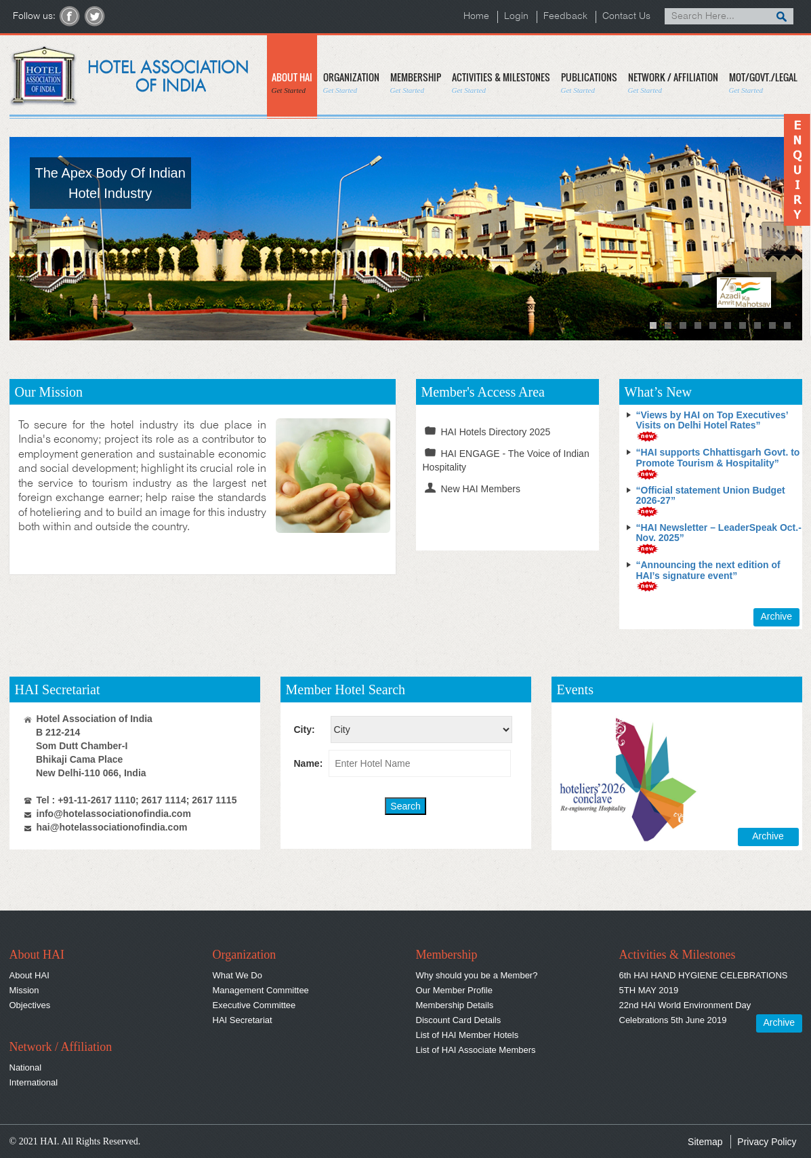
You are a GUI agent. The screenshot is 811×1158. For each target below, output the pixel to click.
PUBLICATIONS (589, 82)
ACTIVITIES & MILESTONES (501, 82)
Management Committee (261, 990)
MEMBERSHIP (415, 82)
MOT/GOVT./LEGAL (763, 82)
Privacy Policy (766, 1141)
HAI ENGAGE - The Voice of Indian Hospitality (506, 460)
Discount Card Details (458, 1020)
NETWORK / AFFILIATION (673, 82)
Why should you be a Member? (477, 975)
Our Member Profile (454, 990)
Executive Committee (254, 1005)
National (25, 1067)
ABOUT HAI (292, 82)
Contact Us (626, 16)
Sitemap (705, 1141)
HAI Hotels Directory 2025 (487, 431)
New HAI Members (471, 488)
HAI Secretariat (242, 1020)
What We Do (237, 975)
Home (476, 16)
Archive (776, 616)
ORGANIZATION (351, 82)
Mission (24, 990)
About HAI (29, 975)
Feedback (565, 16)
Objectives (30, 1005)
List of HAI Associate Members (476, 1050)
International (33, 1082)
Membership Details (455, 1005)
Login (516, 16)
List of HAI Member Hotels (467, 1035)
